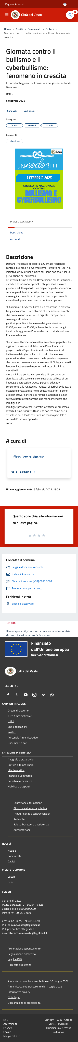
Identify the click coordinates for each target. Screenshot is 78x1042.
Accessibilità (10, 1024)
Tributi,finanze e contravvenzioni (32, 814)
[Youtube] (25, 694)
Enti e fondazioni (17, 727)
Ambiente (19, 819)
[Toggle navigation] (7, 14)
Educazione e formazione (28, 803)
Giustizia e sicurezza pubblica (30, 808)
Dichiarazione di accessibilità (24, 1003)
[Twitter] (17, 694)
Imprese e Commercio (20, 776)
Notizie (12, 851)
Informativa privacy (19, 992)
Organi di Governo (18, 710)
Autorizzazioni (22, 830)
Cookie (7, 1032)
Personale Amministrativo (23, 737)
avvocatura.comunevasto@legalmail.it (24, 933)
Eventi (11, 882)
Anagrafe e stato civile (20, 759)
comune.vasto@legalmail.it (24, 925)
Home (7, 29)
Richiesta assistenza (19, 965)
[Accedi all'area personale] (65, 4)
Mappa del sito (11, 1036)
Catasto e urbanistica (20, 781)
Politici (12, 732)
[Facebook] (8, 694)
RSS (5, 1020)
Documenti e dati (17, 743)
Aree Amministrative (20, 716)
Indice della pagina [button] (21, 221)
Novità (19, 29)
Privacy (7, 1028)
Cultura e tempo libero (20, 765)
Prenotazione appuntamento (24, 948)
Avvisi (11, 861)
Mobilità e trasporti (19, 786)
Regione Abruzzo (14, 4)
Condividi (14, 111)
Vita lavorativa (16, 770)
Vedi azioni (31, 111)
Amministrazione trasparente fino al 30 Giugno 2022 (38, 981)
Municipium (53, 1028)
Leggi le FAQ (15, 959)
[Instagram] (34, 694)
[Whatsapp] (52, 694)
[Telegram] (43, 694)
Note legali (14, 997)
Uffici (11, 721)
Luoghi (12, 877)
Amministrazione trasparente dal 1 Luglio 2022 (35, 986)
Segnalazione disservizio (22, 954)
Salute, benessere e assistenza (31, 824)
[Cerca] (71, 15)
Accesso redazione (62, 1030)
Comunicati (34, 29)
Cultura (49, 29)
